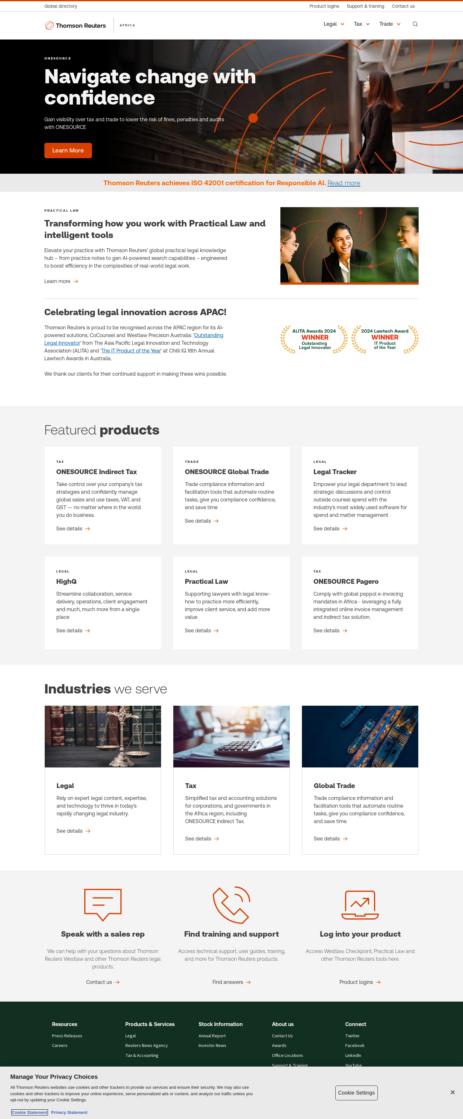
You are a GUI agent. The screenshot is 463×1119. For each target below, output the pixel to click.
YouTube (353, 1066)
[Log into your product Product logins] (360, 982)
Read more (344, 183)
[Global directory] (62, 6)
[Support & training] (365, 6)
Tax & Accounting (142, 1056)
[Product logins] (324, 6)
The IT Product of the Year (131, 351)
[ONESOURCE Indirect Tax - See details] (103, 495)
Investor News (212, 1046)
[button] (335, 24)
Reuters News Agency (146, 1046)
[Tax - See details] (231, 780)
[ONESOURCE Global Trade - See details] (231, 495)
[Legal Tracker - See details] (360, 495)
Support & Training (290, 1066)
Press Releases (67, 1036)
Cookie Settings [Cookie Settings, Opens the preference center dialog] (356, 1093)
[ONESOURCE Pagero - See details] (360, 602)
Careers (60, 1046)
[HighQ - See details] (103, 602)
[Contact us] (403, 6)
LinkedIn (353, 1056)
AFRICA (127, 25)
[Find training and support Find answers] (232, 982)
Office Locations (287, 1056)
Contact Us (282, 1036)
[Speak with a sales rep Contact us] (103, 982)
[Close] (453, 1092)
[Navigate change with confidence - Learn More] (68, 150)
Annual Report (212, 1036)
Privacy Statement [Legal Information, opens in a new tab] (68, 1112)
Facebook (355, 1046)
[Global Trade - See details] (360, 780)
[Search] (415, 24)
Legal (130, 1036)
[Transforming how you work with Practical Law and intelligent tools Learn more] (61, 281)
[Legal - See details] (103, 780)
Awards (279, 1046)
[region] (231, 1093)
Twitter (352, 1036)
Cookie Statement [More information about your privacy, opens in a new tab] (29, 1112)
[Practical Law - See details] (231, 602)
